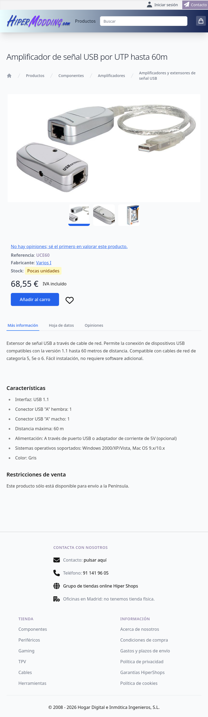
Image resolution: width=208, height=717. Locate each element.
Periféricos (29, 640)
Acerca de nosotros (139, 629)
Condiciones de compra (144, 640)
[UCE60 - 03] (129, 215)
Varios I (43, 263)
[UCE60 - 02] (104, 215)
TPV (22, 662)
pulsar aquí (95, 560)
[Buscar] (143, 21)
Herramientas (32, 683)
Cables (25, 672)
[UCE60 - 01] (79, 215)
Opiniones (94, 325)
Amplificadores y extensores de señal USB (167, 75)
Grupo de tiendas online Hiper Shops (100, 586)
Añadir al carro (35, 299)
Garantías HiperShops (142, 672)
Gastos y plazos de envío (145, 651)
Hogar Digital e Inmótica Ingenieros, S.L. (119, 707)
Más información (23, 325)
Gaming (26, 651)
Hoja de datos (61, 325)
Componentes (71, 75)
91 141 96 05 (96, 573)
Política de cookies (139, 683)
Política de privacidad (142, 662)
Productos (85, 21)
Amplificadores (111, 75)
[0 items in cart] (201, 21)
